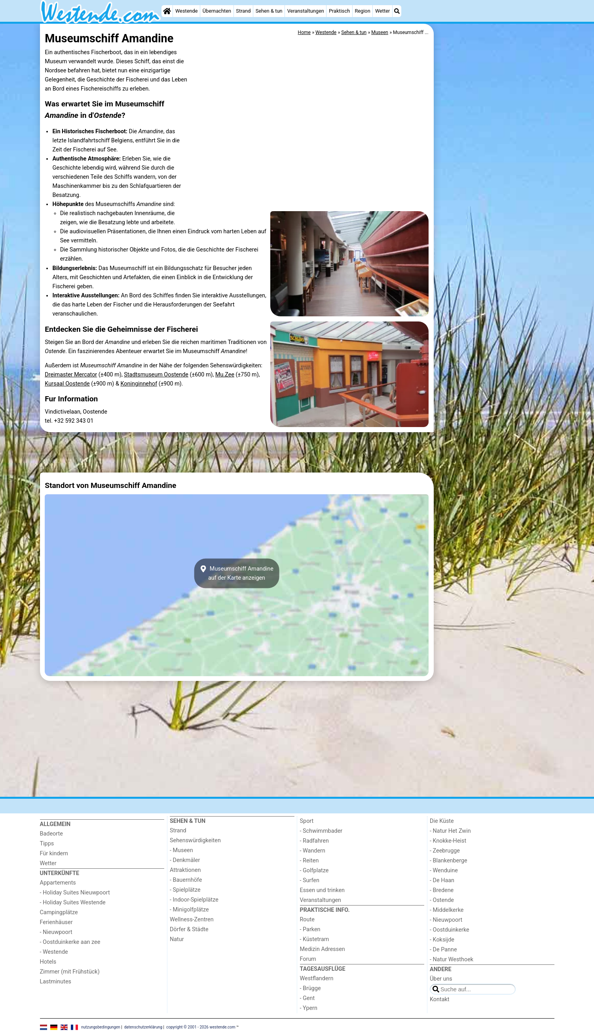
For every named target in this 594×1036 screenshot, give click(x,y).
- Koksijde (442, 939)
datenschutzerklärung (143, 1027)
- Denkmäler (185, 860)
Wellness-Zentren (192, 919)
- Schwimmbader (321, 831)
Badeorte (51, 833)
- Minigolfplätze (189, 909)
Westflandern (317, 978)
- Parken (310, 929)
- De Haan (442, 880)
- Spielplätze (185, 890)
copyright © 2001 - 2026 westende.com (200, 1027)
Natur (177, 939)
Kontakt (440, 999)
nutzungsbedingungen (100, 1027)
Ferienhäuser (56, 922)
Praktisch (339, 11)
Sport (307, 821)
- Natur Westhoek (451, 959)
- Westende (54, 952)
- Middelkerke (446, 910)
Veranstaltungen (305, 11)
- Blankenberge (448, 860)
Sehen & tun (269, 11)
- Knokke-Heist (448, 840)
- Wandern (312, 850)
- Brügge (310, 988)
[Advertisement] (495, 205)
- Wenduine (444, 870)
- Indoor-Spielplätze (194, 899)
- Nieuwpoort (56, 932)
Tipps (47, 843)
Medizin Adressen (322, 949)
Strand (243, 11)
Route (307, 919)
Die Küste (442, 821)
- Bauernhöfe (186, 880)
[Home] (167, 11)
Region (362, 11)
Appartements (58, 882)
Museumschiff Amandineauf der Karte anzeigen (236, 573)
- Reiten (309, 860)
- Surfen (309, 880)
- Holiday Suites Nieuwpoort (75, 892)
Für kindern (54, 853)
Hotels (48, 961)
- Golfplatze (314, 870)
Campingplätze (59, 912)
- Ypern (308, 1008)
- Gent (307, 998)
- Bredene (442, 890)
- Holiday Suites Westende (73, 902)
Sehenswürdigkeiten (195, 840)
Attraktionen (185, 870)
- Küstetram (314, 939)
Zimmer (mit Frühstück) (70, 971)
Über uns (441, 979)
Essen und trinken (322, 890)
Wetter (382, 11)
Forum (308, 959)
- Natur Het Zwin (450, 831)
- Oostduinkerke (449, 929)
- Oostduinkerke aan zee (70, 942)
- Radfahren (314, 840)
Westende (186, 11)
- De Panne (443, 949)
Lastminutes (55, 981)
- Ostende (442, 900)
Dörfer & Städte (189, 929)
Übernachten (217, 11)
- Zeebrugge (445, 850)
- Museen (181, 850)
